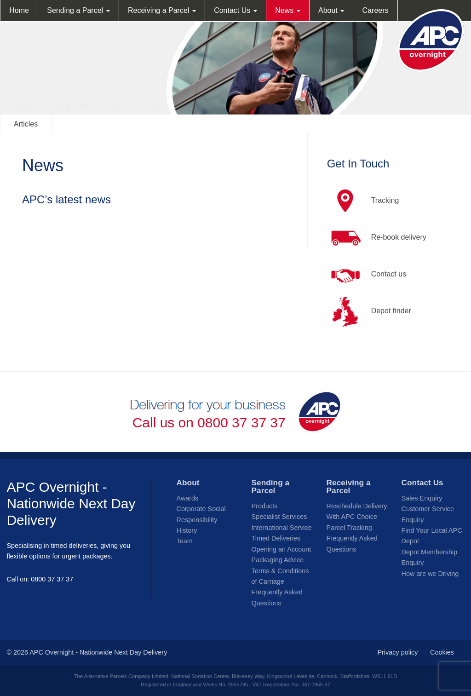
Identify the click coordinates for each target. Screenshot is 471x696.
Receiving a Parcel (162, 10)
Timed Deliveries (276, 538)
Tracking (363, 201)
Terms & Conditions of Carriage (280, 576)
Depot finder (369, 311)
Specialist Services (279, 516)
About (331, 10)
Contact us (366, 274)
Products (265, 506)
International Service (282, 527)
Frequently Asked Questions (277, 597)
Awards (188, 498)
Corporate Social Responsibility (201, 514)
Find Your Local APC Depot (432, 536)
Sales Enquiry (422, 498)
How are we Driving (430, 573)
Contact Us (235, 10)
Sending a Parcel (78, 10)
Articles (26, 124)
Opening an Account (281, 549)
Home (19, 10)
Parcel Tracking (349, 527)
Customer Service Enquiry (428, 514)
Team (185, 541)
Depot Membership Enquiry (430, 557)
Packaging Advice (278, 560)
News (287, 10)
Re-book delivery (376, 237)
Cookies (442, 652)
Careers (375, 10)
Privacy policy (397, 652)
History (187, 530)
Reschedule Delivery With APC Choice (357, 511)
